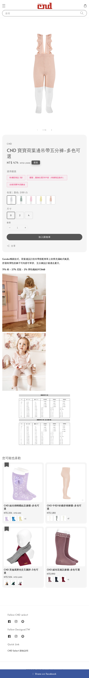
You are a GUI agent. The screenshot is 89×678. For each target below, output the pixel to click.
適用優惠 (11, 171)
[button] (3, 5)
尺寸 (9, 208)
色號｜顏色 (17, 192)
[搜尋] (82, 13)
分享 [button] (11, 245)
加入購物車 (45, 236)
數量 (9, 222)
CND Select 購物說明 (18, 650)
